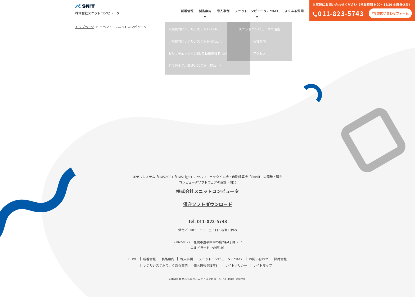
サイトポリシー (236, 265)
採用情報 (280, 259)
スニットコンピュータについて (257, 10)
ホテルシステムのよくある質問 (165, 265)
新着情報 (187, 10)
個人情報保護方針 (206, 265)
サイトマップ (262, 265)
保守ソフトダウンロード (207, 204)
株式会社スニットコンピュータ (207, 191)
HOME (132, 259)
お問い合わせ (258, 259)
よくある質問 (294, 10)
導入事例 (223, 10)
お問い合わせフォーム (393, 13)
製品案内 (205, 10)
